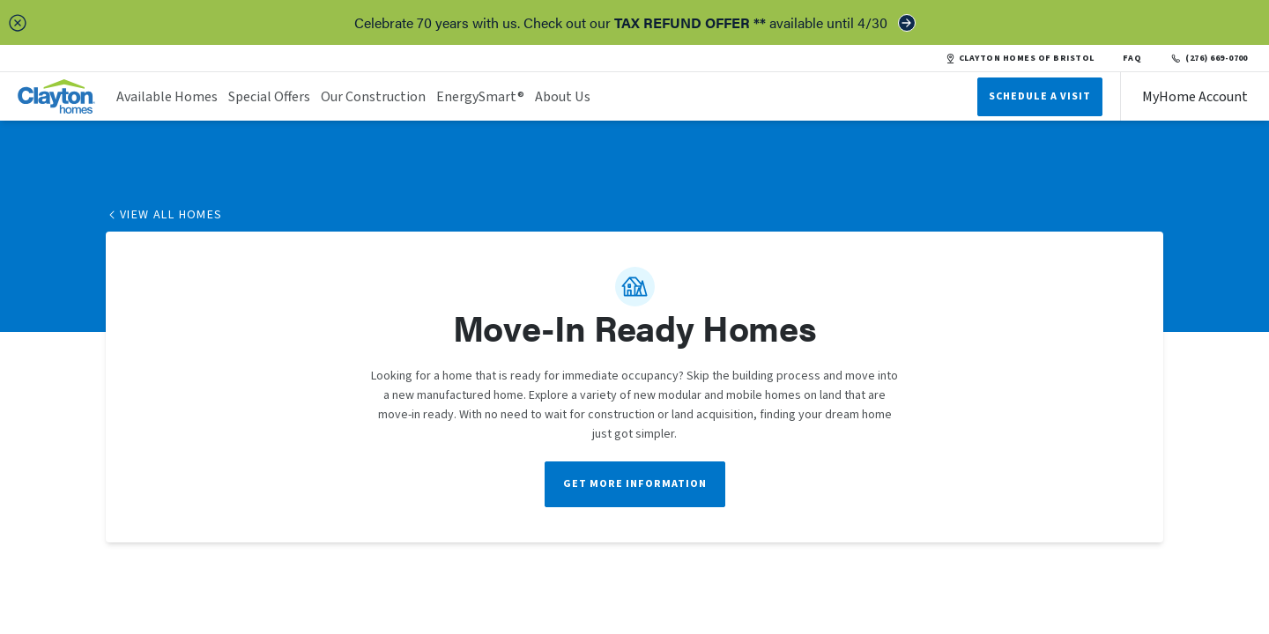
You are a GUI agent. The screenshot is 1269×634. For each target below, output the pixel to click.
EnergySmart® (480, 97)
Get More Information (635, 483)
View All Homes (164, 215)
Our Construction (373, 97)
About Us (562, 97)
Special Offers (269, 97)
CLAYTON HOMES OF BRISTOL (1020, 58)
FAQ (1132, 58)
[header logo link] (56, 96)
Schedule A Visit (1040, 96)
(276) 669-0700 (1208, 58)
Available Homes (167, 97)
